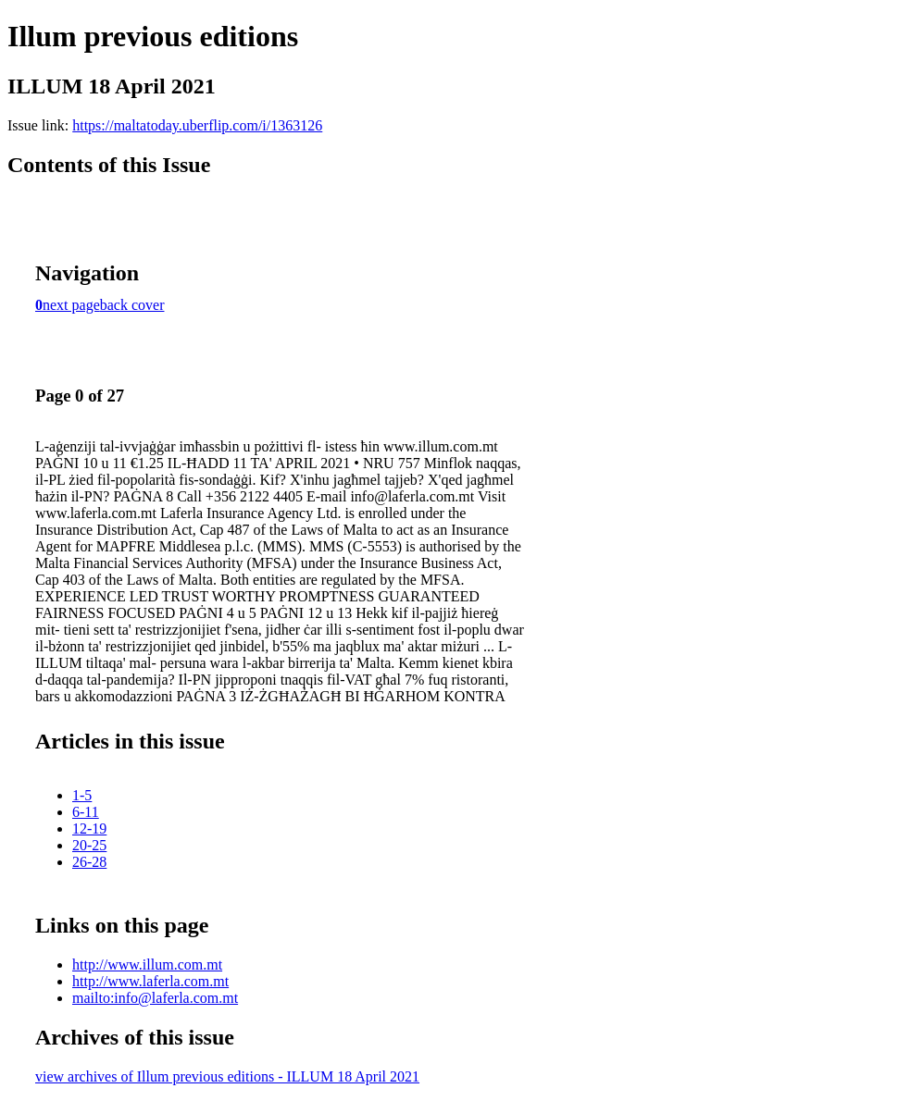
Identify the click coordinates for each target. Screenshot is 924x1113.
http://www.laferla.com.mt (150, 981)
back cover (132, 305)
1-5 (82, 795)
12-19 (89, 828)
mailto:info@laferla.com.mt (155, 998)
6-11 (85, 812)
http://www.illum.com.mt (147, 964)
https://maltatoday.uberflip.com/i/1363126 (197, 125)
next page (71, 305)
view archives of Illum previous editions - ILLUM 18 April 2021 (227, 1076)
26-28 (89, 862)
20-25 (89, 845)
